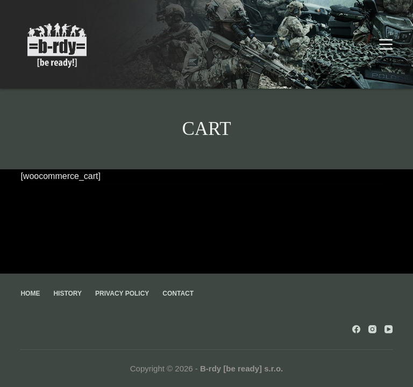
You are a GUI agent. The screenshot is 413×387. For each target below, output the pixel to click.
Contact (178, 293)
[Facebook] (356, 329)
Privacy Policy (122, 293)
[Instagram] (372, 329)
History (67, 293)
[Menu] (386, 44)
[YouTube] (388, 329)
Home (30, 293)
